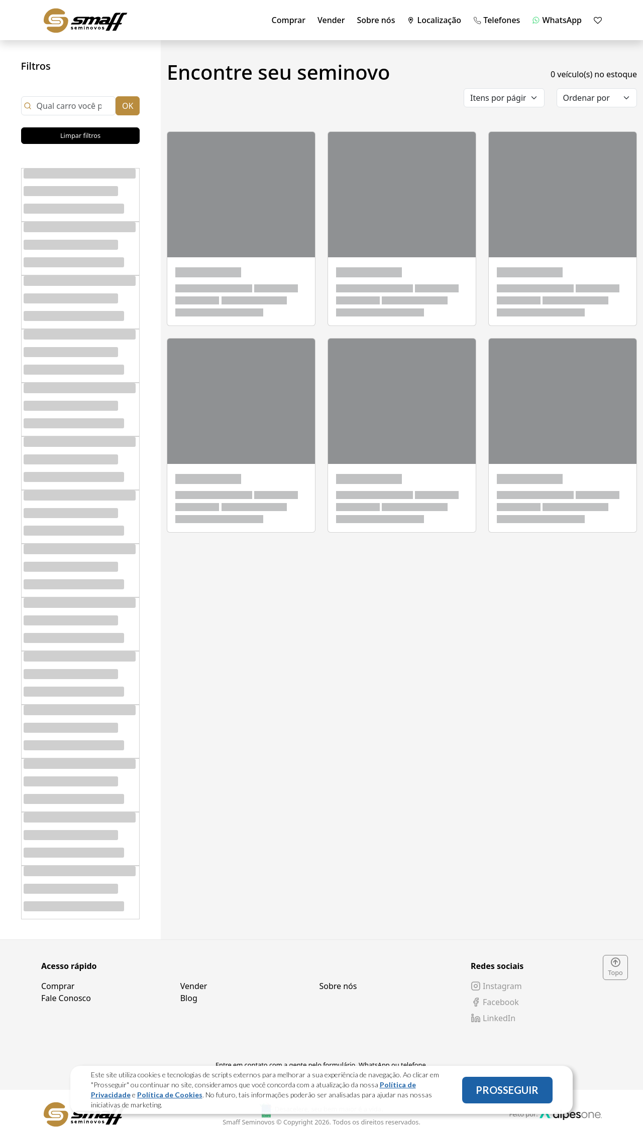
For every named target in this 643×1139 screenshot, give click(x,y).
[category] (504, 97)
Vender (331, 20)
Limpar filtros (80, 135)
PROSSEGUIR (507, 1090)
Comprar (288, 20)
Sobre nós (376, 20)
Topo (615, 967)
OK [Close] (127, 105)
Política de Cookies (169, 1094)
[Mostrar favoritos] (598, 20)
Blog (188, 998)
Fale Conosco (66, 998)
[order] (597, 97)
